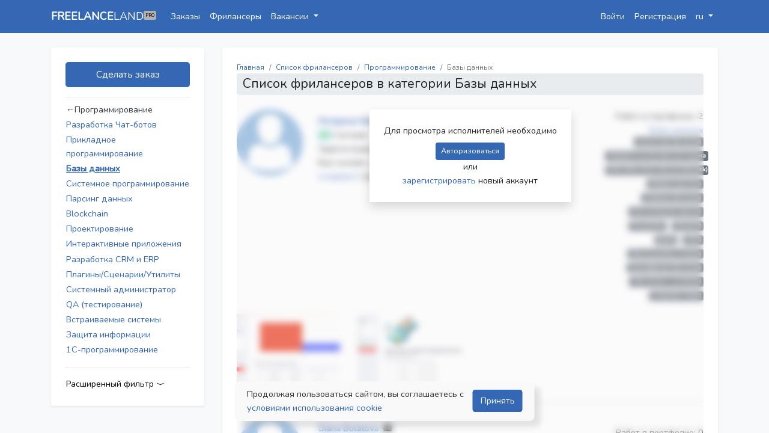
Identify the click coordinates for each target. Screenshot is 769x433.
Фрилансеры (235, 16)
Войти (613, 16)
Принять (498, 401)
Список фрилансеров (314, 67)
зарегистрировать (440, 180)
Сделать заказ (128, 74)
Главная (250, 67)
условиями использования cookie (314, 408)
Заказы (185, 16)
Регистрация (660, 16)
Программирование (400, 67)
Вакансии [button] (291, 16)
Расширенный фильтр (115, 384)
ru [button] (701, 16)
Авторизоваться (470, 151)
